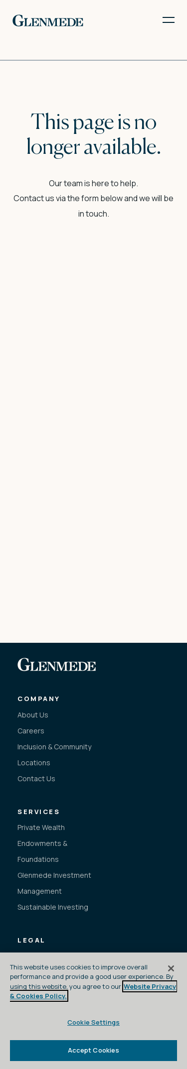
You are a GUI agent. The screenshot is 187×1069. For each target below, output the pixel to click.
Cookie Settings (93, 1022)
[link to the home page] (47, 19)
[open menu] (162, 20)
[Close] (171, 968)
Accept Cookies (94, 1050)
